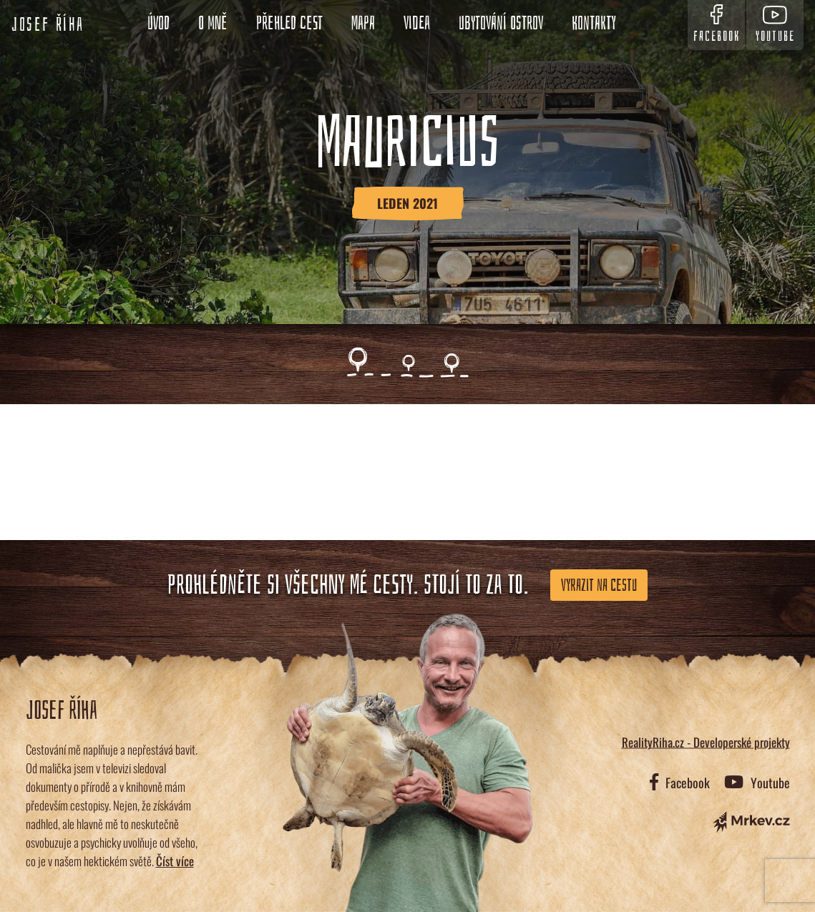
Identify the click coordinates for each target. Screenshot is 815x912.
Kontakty (594, 23)
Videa (417, 23)
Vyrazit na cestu (599, 585)
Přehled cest (289, 23)
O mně (213, 23)
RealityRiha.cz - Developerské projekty (706, 742)
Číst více (175, 861)
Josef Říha (47, 25)
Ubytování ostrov (501, 23)
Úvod (158, 23)
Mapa (363, 23)
